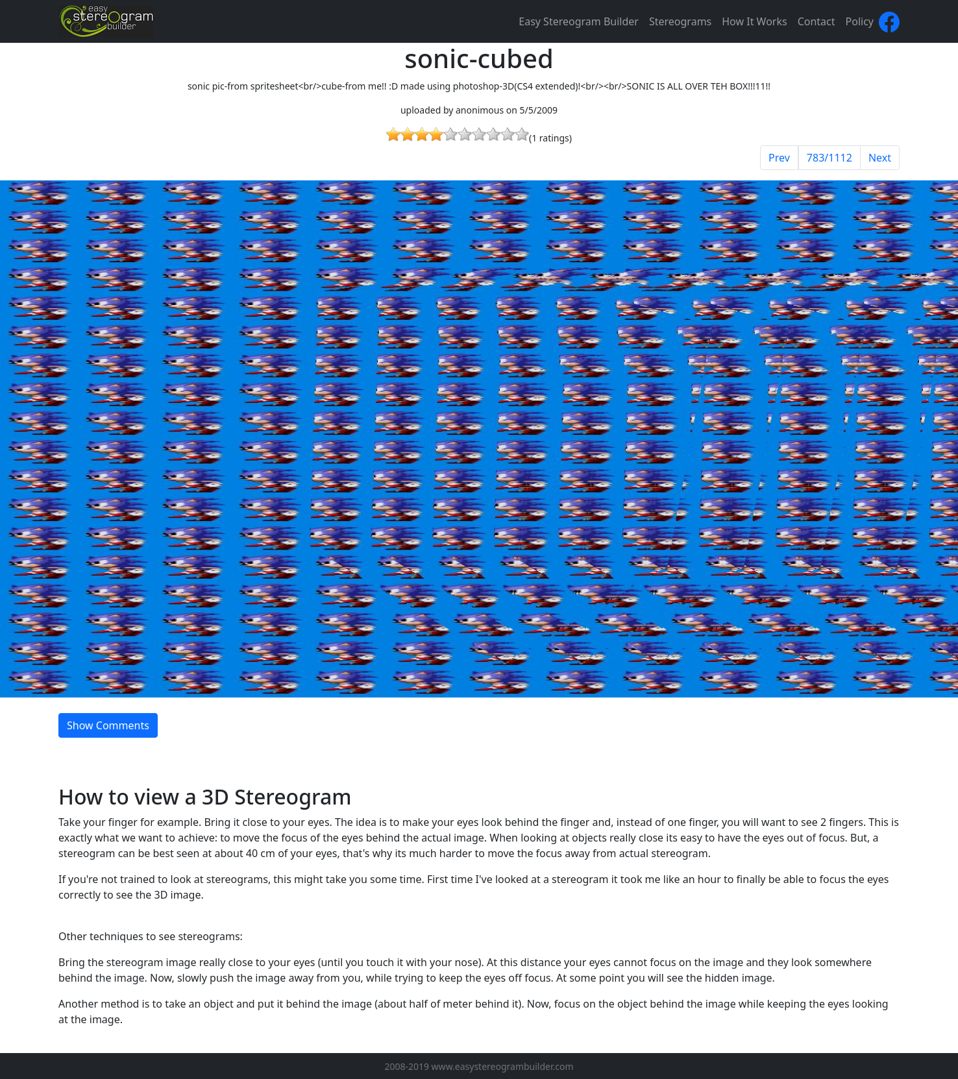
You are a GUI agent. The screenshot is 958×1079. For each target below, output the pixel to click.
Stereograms (680, 21)
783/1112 (829, 158)
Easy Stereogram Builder (579, 21)
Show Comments (108, 725)
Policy (860, 21)
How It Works (754, 21)
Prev (779, 158)
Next (879, 158)
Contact (816, 21)
